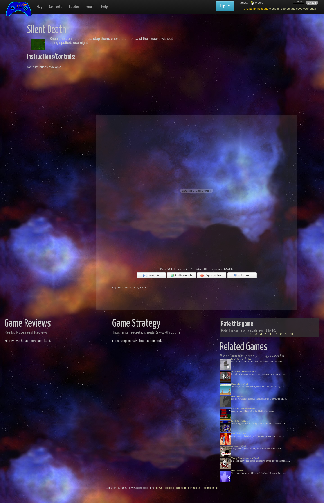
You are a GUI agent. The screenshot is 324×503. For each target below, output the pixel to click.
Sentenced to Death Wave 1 (243, 371)
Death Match (237, 470)
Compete (55, 7)
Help (104, 7)
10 (292, 334)
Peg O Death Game (239, 421)
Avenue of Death (238, 446)
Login (225, 6)
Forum (90, 7)
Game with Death (239, 433)
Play (39, 7)
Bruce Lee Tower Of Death (243, 408)
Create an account (256, 8)
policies (169, 487)
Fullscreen (242, 275)
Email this (151, 275)
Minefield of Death (239, 384)
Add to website (181, 275)
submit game (210, 487)
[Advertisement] (225, 56)
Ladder (74, 7)
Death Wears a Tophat (241, 359)
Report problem (211, 275)
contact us (194, 487)
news (159, 487)
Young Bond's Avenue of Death (245, 458)
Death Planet (237, 396)
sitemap (181, 487)
